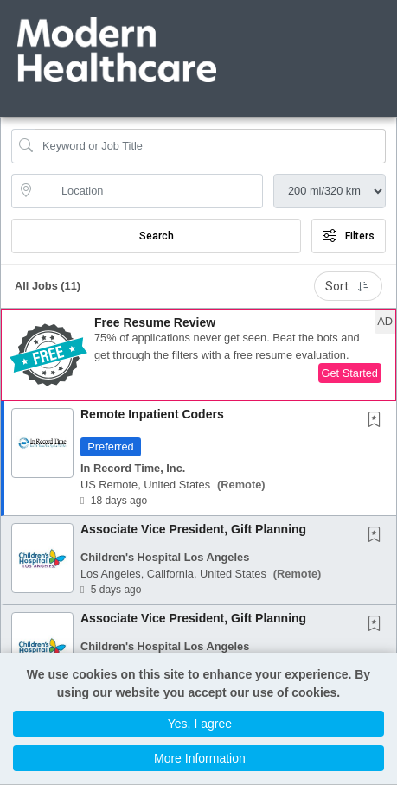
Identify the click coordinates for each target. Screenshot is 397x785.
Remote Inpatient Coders (152, 414)
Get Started (350, 373)
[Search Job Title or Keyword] (210, 146)
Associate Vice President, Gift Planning (193, 529)
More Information (200, 758)
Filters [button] (349, 236)
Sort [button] (348, 286)
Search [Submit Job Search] (156, 236)
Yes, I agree (200, 724)
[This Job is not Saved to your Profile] (378, 421)
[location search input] (149, 191)
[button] (391, 33)
